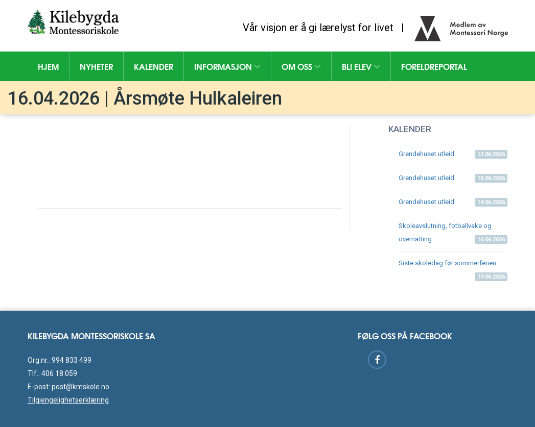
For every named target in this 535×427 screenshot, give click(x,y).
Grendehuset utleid (453, 154)
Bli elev (361, 66)
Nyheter (96, 66)
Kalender (153, 66)
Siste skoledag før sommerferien (453, 267)
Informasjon (227, 66)
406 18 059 (59, 373)
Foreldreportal (434, 66)
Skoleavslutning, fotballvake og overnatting (453, 233)
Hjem (48, 66)
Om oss (301, 66)
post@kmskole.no (80, 387)
